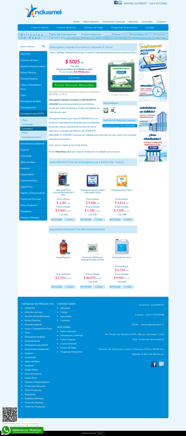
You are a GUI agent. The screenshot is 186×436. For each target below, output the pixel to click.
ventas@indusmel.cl (152, 324)
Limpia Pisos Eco (63, 257)
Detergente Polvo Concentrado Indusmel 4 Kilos (63, 192)
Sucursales (147, 21)
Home (76, 21)
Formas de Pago (93, 27)
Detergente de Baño (31, 101)
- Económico (27, 128)
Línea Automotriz (29, 180)
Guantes (25, 149)
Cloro (23, 95)
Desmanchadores (29, 78)
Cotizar (150, 27)
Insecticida (26, 155)
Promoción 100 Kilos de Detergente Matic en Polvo (92, 258)
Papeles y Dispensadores (33, 192)
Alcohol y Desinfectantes (33, 66)
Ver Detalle (56, 219)
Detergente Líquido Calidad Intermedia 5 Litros (93, 191)
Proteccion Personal (31, 199)
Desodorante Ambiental (32, 143)
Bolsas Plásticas (28, 72)
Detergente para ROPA (32, 113)
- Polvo (24, 132)
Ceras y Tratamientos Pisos (31, 86)
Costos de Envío (66, 27)
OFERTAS (25, 54)
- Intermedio (27, 124)
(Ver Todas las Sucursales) (148, 339)
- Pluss (24, 120)
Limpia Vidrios (27, 174)
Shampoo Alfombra (30, 217)
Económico (90, 52)
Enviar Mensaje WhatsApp (74, 85)
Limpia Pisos (27, 186)
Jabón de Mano (28, 162)
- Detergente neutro (31, 137)
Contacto (161, 21)
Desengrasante (28, 107)
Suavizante (26, 211)
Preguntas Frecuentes (124, 27)
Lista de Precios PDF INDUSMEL (120, 125)
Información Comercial (113, 21)
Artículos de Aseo (29, 60)
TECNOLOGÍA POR (93, 433)
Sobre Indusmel (91, 21)
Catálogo (60, 52)
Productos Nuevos (34, 402)
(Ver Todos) (116, 162)
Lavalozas (25, 168)
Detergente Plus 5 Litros (121, 190)
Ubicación (133, 21)
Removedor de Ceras (121, 257)
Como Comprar (40, 27)
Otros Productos (29, 205)
